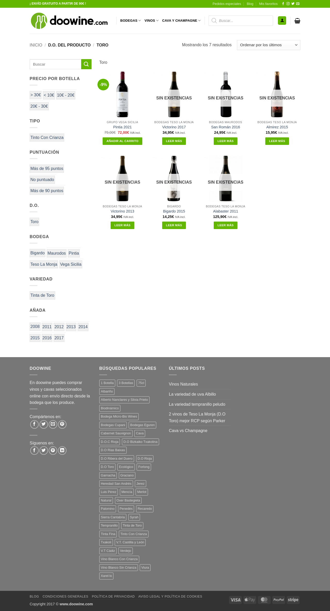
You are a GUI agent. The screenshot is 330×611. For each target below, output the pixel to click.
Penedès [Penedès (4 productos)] (126, 509)
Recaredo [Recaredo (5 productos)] (145, 509)
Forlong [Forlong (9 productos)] (143, 467)
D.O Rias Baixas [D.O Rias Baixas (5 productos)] (113, 450)
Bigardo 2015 (174, 211)
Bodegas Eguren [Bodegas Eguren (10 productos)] (142, 425)
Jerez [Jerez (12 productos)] (140, 483)
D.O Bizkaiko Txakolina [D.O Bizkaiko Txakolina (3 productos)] (140, 442)
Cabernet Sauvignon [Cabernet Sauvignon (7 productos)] (116, 433)
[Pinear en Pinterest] (62, 424)
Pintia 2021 (122, 127)
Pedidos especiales (227, 4)
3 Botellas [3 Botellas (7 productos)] (126, 383)
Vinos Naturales (183, 384)
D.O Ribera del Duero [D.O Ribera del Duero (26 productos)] (117, 458)
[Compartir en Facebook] (34, 424)
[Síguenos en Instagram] (288, 4)
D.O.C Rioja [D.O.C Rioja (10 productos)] (109, 442)
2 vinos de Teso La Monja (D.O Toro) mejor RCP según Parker (197, 417)
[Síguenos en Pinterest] (53, 450)
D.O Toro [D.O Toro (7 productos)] (107, 467)
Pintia (74, 253)
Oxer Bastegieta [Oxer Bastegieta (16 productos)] (128, 500)
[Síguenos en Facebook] (283, 4)
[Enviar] (86, 64)
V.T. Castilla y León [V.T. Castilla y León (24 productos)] (130, 542)
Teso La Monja (43, 264)
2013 (71, 327)
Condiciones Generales (65, 596)
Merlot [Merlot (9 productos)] (141, 492)
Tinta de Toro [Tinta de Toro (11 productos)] (132, 525)
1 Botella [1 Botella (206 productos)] (107, 383)
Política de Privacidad (113, 596)
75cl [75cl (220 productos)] (141, 383)
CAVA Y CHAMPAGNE (181, 20)
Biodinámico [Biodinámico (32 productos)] (110, 408)
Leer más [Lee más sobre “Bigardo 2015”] (174, 225)
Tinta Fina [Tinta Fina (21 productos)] (108, 534)
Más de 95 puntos (46, 168)
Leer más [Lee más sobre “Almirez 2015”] (277, 141)
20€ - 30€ (39, 106)
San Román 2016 (225, 127)
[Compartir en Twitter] (43, 424)
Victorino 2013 (122, 211)
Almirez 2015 (277, 127)
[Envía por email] (53, 424)
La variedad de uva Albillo (192, 394)
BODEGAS (130, 20)
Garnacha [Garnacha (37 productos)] (108, 475)
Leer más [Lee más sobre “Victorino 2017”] (174, 141)
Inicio (36, 45)
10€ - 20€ (66, 95)
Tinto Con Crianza (46, 137)
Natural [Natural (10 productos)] (106, 500)
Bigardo (37, 253)
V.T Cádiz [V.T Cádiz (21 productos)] (108, 551)
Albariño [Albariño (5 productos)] (107, 391)
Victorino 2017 (174, 127)
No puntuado (42, 179)
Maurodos (56, 253)
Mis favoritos (268, 4)
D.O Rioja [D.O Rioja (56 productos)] (145, 458)
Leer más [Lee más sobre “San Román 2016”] (226, 141)
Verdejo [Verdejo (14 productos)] (125, 551)
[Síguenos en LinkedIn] (62, 450)
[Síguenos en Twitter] (292, 4)
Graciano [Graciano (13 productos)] (127, 475)
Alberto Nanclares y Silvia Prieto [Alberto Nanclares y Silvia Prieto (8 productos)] (124, 400)
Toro (34, 222)
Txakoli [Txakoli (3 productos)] (106, 542)
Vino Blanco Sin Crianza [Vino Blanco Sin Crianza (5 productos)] (118, 567)
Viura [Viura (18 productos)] (145, 567)
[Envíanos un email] (297, 4)
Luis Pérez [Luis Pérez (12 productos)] (108, 492)
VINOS (151, 20)
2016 (47, 338)
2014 (83, 327)
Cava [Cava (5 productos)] (140, 433)
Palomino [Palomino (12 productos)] (107, 509)
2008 (35, 326)
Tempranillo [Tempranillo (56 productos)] (109, 525)
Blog (250, 4)
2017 (59, 338)
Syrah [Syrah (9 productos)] (134, 517)
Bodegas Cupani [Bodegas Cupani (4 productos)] (113, 425)
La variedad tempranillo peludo (197, 404)
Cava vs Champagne (188, 430)
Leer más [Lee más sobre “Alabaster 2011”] (226, 225)
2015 (35, 338)
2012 (59, 327)
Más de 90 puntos (46, 191)
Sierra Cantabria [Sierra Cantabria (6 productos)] (113, 517)
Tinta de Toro (42, 295)
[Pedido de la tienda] (268, 45)
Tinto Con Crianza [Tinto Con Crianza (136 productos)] (133, 534)
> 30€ (35, 95)
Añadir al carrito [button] (122, 141)
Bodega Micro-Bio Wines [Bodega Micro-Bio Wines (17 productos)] (119, 416)
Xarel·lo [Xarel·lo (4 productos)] (106, 576)
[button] (282, 20)
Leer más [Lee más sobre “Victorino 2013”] (122, 225)
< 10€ (49, 95)
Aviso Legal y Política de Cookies (170, 596)
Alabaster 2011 (225, 211)
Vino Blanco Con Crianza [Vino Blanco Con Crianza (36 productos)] (119, 559)
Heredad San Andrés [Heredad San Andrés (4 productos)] (116, 483)
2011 (47, 327)
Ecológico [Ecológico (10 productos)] (126, 467)
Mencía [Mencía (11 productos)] (126, 492)
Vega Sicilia (70, 264)
